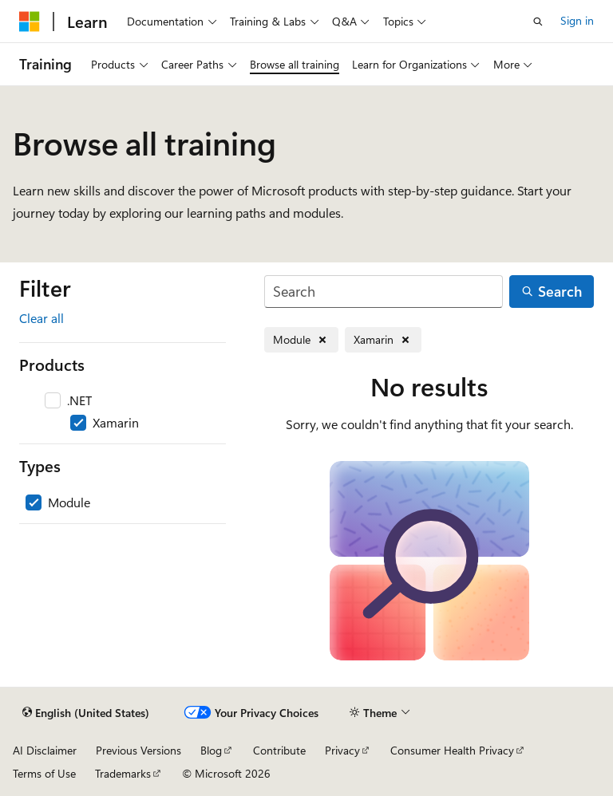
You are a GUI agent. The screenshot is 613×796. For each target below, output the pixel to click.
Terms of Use (44, 773)
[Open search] (538, 21)
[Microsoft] (29, 21)
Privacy (342, 750)
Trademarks (123, 773)
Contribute (279, 750)
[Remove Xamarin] (383, 340)
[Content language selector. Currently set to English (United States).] (86, 713)
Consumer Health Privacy (452, 750)
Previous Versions (138, 750)
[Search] (383, 291)
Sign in (577, 20)
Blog (211, 750)
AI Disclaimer (45, 750)
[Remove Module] (301, 340)
